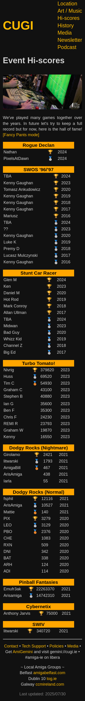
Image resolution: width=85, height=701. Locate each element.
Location (67, 4)
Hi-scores (69, 18)
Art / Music (70, 11)
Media (65, 33)
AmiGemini (23, 652)
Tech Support (34, 646)
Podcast (67, 47)
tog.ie (52, 678)
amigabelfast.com (49, 673)
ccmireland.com (50, 684)
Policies (56, 646)
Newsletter (70, 40)
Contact (11, 646)
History (66, 25)
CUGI (18, 25)
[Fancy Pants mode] (21, 135)
